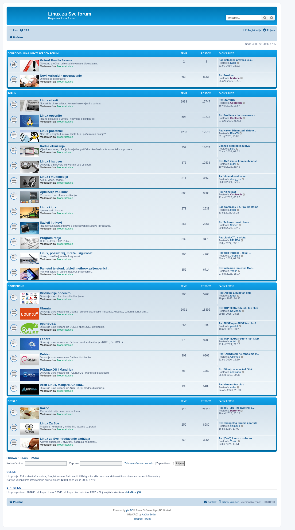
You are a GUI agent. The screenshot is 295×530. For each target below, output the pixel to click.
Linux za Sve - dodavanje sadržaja (65, 438)
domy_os (235, 179)
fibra (232, 148)
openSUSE (48, 323)
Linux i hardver (51, 161)
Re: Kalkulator (227, 191)
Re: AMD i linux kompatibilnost (238, 161)
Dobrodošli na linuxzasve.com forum (33, 53)
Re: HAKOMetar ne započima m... (239, 353)
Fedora (45, 339)
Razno (44, 408)
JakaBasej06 (133, 492)
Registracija (29, 457)
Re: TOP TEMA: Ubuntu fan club (238, 308)
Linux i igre (48, 207)
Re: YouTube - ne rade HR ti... (237, 407)
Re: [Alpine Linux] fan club (235, 292)
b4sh (233, 209)
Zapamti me (165, 463)
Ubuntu (45, 308)
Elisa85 (234, 133)
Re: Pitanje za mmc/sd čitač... (237, 369)
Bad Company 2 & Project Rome (238, 207)
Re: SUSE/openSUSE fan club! (237, 323)
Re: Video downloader (232, 176)
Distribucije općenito (55, 293)
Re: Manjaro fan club (231, 384)
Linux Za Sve (49, 423)
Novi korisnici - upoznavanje (61, 75)
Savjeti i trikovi (51, 222)
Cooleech (236, 102)
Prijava (12, 457)
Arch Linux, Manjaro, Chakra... (62, 385)
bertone (235, 78)
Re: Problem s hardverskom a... (238, 115)
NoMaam (235, 310)
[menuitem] (24, 30)
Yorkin (233, 270)
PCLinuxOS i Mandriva (56, 369)
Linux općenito (51, 115)
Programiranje (50, 238)
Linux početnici (51, 131)
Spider (234, 225)
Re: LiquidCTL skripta (232, 237)
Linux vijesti (49, 100)
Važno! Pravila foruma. (56, 60)
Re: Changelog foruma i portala (238, 423)
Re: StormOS (227, 100)
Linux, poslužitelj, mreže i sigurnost (66, 253)
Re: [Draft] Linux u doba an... (236, 438)
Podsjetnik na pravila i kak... (236, 60)
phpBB (129, 510)
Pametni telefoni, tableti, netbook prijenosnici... (74, 268)
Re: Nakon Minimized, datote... (237, 130)
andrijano (235, 372)
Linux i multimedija (54, 176)
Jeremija (235, 255)
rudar (233, 163)
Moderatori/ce (65, 66)
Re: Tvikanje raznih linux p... (236, 222)
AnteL (233, 341)
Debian (45, 354)
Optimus (235, 356)
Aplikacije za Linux (54, 192)
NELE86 (235, 240)
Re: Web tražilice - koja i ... (235, 252)
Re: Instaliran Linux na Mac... (236, 268)
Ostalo (12, 401)
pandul (234, 326)
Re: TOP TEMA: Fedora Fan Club (239, 338)
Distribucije (16, 286)
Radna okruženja (52, 146)
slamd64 (235, 425)
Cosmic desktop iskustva (234, 145)
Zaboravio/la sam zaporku (139, 463)
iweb (233, 62)
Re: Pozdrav (226, 75)
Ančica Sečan (149, 514)
